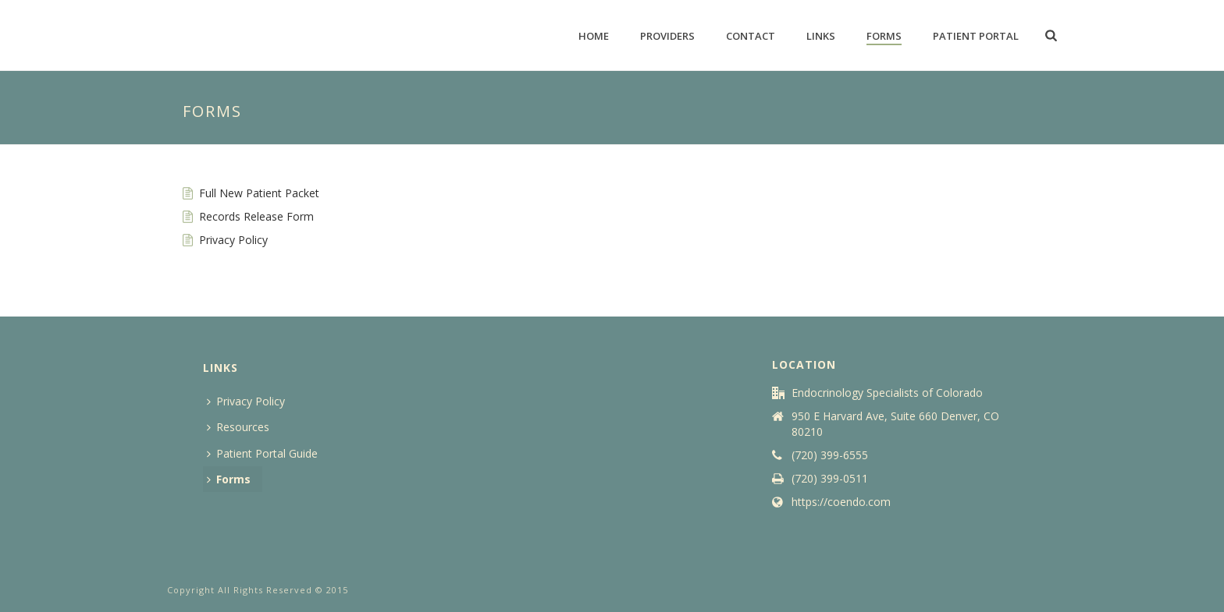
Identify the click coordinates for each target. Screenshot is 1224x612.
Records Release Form (256, 216)
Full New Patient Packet (259, 193)
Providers (667, 36)
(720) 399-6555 (830, 455)
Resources (238, 426)
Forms (884, 36)
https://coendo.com (841, 502)
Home (593, 36)
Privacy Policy (233, 239)
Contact (750, 36)
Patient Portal (976, 36)
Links (820, 36)
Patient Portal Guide (262, 453)
